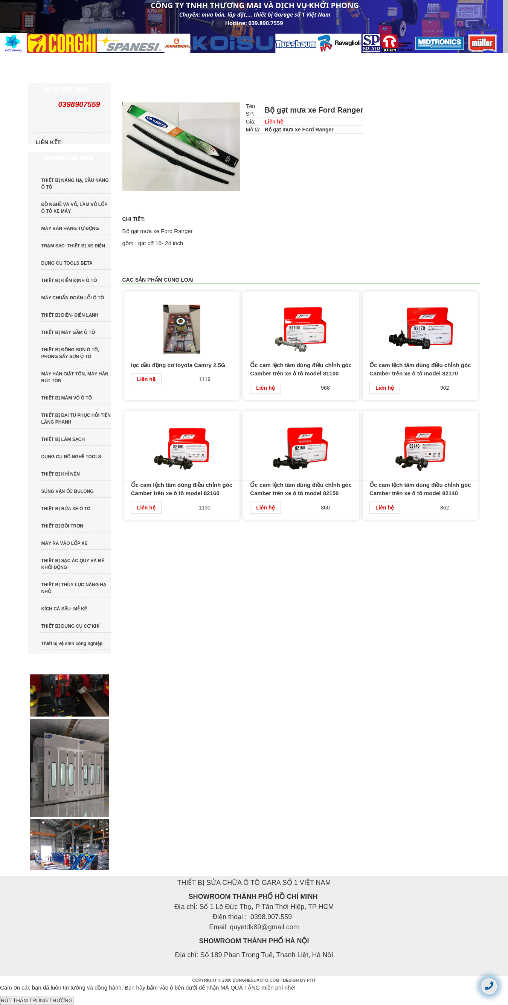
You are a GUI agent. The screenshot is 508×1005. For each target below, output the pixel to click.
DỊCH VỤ (323, 60)
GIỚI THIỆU (132, 60)
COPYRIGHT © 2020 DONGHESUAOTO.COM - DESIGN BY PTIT (254, 980)
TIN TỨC (262, 60)
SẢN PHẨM (199, 60)
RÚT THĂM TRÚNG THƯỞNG (37, 1000)
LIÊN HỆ (58, 75)
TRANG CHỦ (63, 60)
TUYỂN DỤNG (390, 60)
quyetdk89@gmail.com (264, 927)
